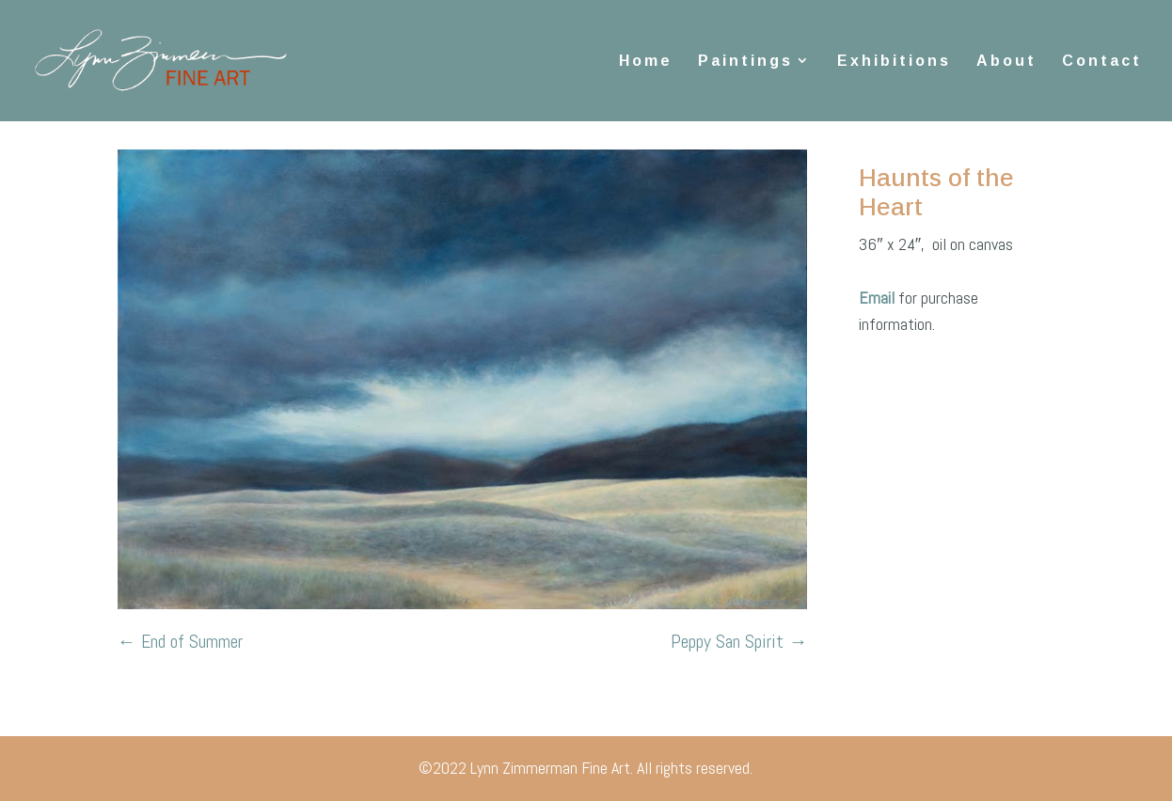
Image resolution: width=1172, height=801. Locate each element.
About (1006, 61)
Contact (1102, 61)
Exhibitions (894, 61)
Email (878, 297)
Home (646, 61)
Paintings (745, 61)
